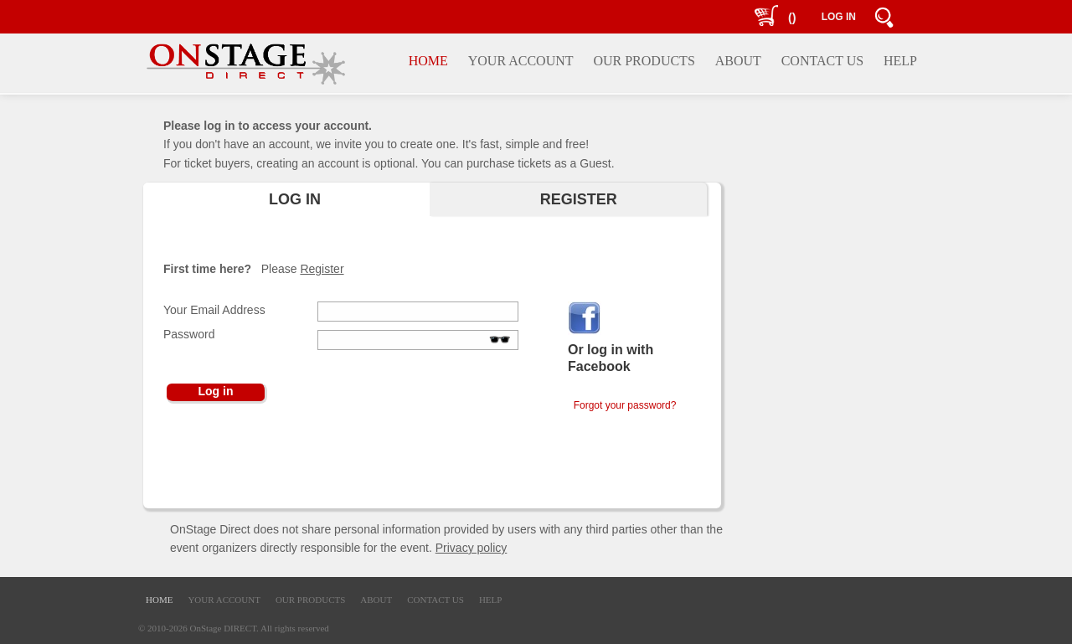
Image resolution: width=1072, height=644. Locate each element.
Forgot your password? (622, 405)
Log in (216, 391)
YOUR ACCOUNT (224, 600)
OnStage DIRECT (223, 628)
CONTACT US (435, 600)
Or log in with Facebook (610, 358)
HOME (159, 600)
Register (321, 269)
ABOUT (376, 600)
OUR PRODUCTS (310, 600)
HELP (490, 600)
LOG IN (839, 17)
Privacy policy (472, 547)
